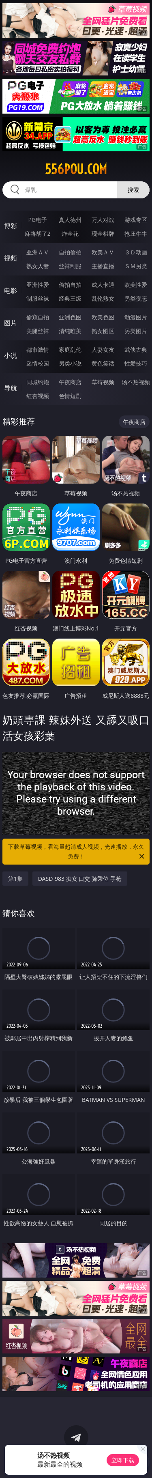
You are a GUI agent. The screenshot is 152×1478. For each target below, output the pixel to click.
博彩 (10, 225)
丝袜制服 (70, 266)
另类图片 (135, 331)
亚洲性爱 (37, 284)
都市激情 (37, 349)
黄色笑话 (103, 363)
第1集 (15, 878)
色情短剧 (70, 396)
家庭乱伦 (70, 349)
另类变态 (135, 298)
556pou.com (76, 169)
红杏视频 (37, 396)
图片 (10, 322)
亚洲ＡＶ (37, 252)
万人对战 (103, 220)
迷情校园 (37, 363)
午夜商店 (70, 382)
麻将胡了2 (38, 233)
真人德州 (70, 220)
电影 (10, 290)
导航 (10, 387)
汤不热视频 (136, 382)
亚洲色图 (70, 317)
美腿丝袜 (37, 331)
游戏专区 (135, 220)
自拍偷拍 (70, 252)
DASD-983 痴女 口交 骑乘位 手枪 (80, 878)
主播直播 (103, 266)
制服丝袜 (37, 298)
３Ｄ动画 (135, 252)
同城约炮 (37, 382)
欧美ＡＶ (103, 252)
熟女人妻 (37, 266)
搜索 (133, 190)
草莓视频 (103, 382)
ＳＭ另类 (135, 266)
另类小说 (70, 363)
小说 (10, 355)
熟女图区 (103, 331)
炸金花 (70, 233)
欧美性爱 (135, 284)
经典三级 (70, 298)
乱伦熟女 (103, 298)
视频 (10, 258)
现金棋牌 (103, 233)
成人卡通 (103, 284)
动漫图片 (135, 317)
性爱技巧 (135, 363)
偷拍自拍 (70, 284)
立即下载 (122, 1460)
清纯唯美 (70, 331)
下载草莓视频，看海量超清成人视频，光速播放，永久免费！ (77, 852)
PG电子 (37, 220)
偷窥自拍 (37, 317)
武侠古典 (135, 349)
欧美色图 (103, 317)
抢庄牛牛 (135, 233)
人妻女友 (103, 349)
